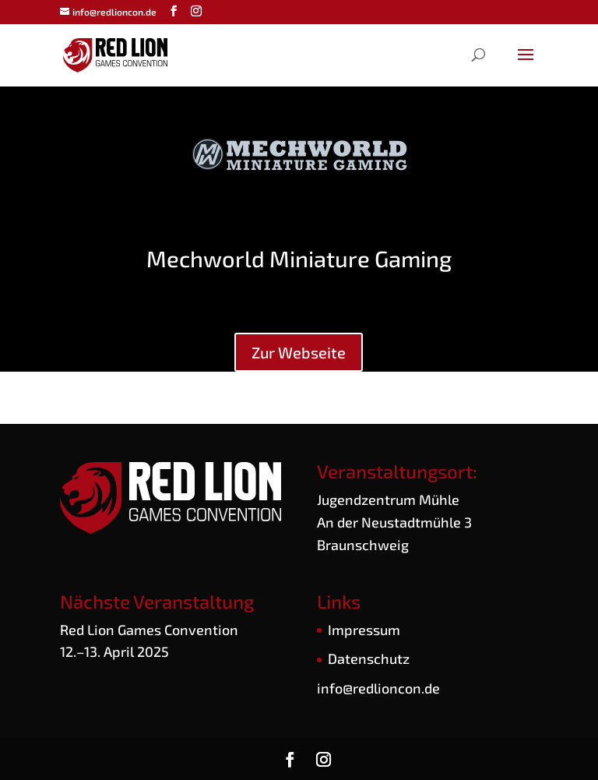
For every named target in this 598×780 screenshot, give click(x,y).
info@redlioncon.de (378, 688)
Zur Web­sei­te (299, 352)
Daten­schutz (369, 658)
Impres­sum (364, 629)
